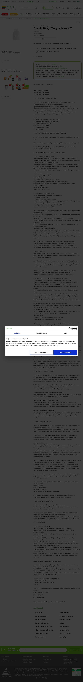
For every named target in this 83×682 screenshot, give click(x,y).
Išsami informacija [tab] (41, 333)
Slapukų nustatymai (41, 352)
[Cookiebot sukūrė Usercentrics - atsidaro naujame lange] (70, 328)
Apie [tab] (65, 333)
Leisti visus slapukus (65, 352)
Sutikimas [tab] (17, 333)
